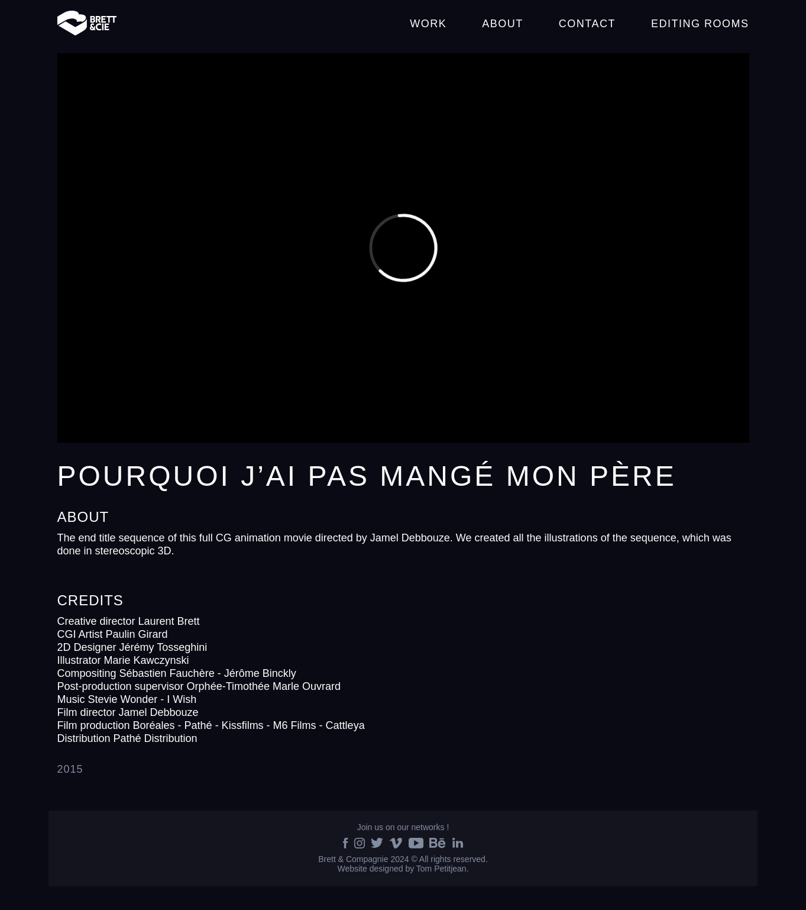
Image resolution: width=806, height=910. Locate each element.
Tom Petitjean (441, 868)
